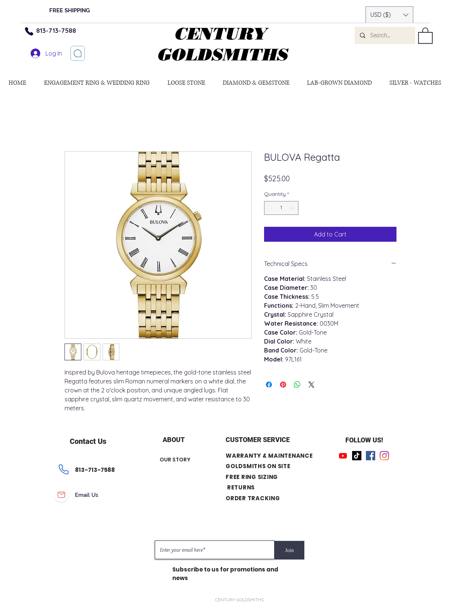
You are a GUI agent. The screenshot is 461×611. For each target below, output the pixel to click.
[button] (389, 14)
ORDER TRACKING (253, 498)
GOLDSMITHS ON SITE (258, 466)
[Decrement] (270, 207)
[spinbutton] (281, 207)
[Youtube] (343, 455)
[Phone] (29, 31)
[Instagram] (384, 455)
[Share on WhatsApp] (297, 384)
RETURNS (241, 487)
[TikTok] (356, 455)
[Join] (289, 550)
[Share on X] (311, 384)
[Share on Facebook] (268, 384)
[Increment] (292, 207)
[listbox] (389, 14)
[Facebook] (370, 455)
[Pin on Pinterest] (283, 384)
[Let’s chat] (77, 53)
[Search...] (384, 35)
